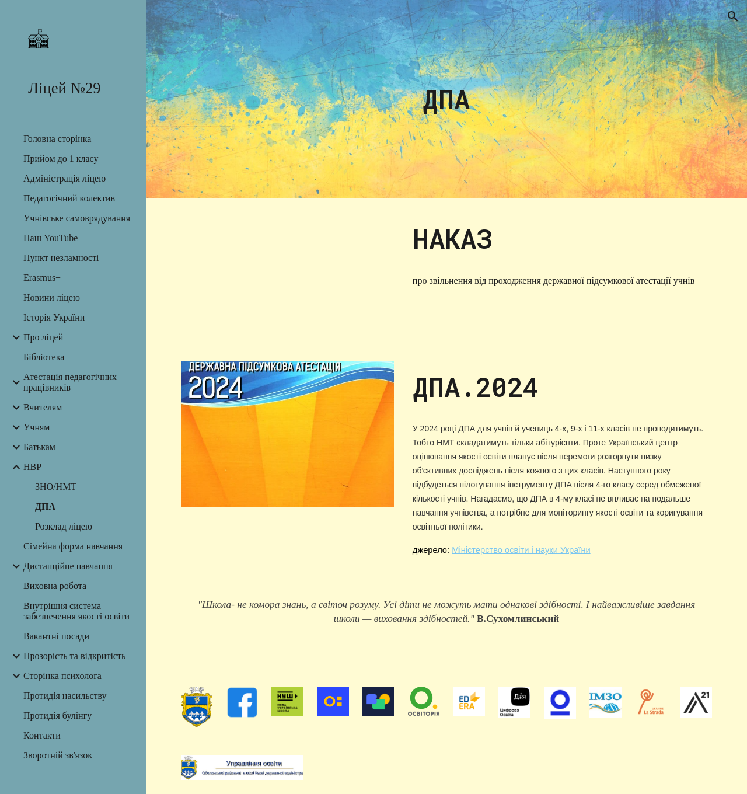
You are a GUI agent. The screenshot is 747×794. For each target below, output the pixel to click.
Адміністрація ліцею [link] (64, 178)
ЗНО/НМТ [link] (55, 487)
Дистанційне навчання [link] (68, 566)
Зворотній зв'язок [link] (57, 755)
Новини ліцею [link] (51, 297)
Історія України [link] (54, 317)
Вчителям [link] (42, 407)
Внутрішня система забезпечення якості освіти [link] (76, 611)
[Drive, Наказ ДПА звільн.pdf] (288, 273)
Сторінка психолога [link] (62, 676)
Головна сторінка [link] (57, 139)
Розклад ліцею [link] (63, 526)
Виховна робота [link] (54, 586)
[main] (446, 99)
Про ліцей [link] (43, 337)
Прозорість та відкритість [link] (74, 656)
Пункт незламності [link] (61, 258)
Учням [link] (36, 427)
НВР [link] (32, 467)
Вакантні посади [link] (56, 636)
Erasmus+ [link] (42, 278)
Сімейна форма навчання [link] (73, 546)
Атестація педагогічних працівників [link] (70, 382)
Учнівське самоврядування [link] (76, 218)
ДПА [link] (45, 506)
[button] (733, 16)
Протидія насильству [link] (65, 696)
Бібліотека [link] (43, 357)
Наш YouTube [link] (50, 238)
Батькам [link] (39, 447)
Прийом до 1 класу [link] (60, 158)
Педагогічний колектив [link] (69, 198)
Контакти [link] (42, 735)
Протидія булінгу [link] (57, 715)
